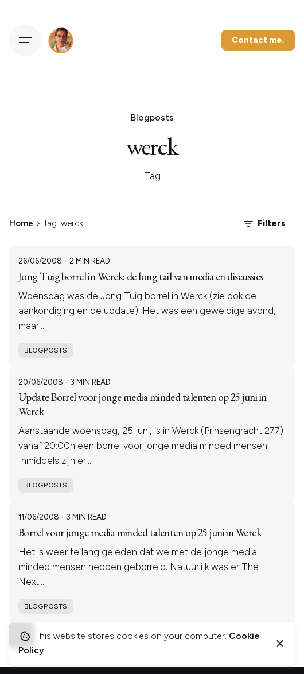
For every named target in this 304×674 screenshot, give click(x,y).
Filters (263, 224)
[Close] (279, 643)
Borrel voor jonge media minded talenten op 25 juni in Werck (139, 532)
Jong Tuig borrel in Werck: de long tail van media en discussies (140, 276)
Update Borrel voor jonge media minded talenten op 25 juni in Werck (142, 404)
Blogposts (45, 350)
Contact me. (258, 40)
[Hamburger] (25, 40)
